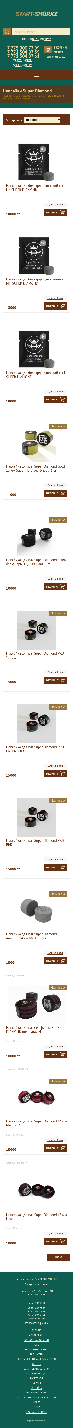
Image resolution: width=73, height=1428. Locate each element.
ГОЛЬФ (36, 1407)
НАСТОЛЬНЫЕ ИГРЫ (36, 1411)
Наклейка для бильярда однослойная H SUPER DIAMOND (36, 375)
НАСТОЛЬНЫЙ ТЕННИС (36, 1349)
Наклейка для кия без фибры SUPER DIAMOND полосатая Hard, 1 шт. (34, 1029)
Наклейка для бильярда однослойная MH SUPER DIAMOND (34, 281)
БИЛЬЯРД (39, 95)
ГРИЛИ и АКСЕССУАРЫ (36, 1392)
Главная (7, 95)
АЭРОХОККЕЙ (36, 1335)
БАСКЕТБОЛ (36, 1378)
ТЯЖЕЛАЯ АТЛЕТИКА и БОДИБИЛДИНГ (36, 1359)
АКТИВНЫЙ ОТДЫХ (36, 1373)
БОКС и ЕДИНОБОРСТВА (36, 1368)
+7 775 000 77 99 (22, 48)
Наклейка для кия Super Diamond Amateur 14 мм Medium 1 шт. (31, 936)
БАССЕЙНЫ (36, 1387)
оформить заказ (56, 56)
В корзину (52, 212)
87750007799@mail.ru (36, 1323)
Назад (58, 1257)
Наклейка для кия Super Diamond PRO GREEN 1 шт (35, 749)
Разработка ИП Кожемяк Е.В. (36, 1421)
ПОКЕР (36, 1344)
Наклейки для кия (55, 95)
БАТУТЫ (36, 1383)
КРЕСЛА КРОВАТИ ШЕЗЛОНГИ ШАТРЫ (37, 1397)
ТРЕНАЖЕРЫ (36, 1354)
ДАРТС (36, 1402)
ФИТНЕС (36, 1363)
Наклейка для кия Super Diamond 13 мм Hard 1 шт (36, 1216)
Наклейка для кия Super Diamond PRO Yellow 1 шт (35, 655)
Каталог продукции (23, 95)
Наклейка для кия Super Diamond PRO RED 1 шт (35, 842)
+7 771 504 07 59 (22, 52)
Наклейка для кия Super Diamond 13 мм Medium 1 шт (36, 1123)
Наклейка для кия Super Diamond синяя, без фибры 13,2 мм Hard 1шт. (36, 562)
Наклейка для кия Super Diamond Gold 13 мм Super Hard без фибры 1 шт (35, 468)
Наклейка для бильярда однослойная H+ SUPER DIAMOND (34, 187)
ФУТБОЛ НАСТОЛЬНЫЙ (36, 1339)
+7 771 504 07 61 (22, 56)
